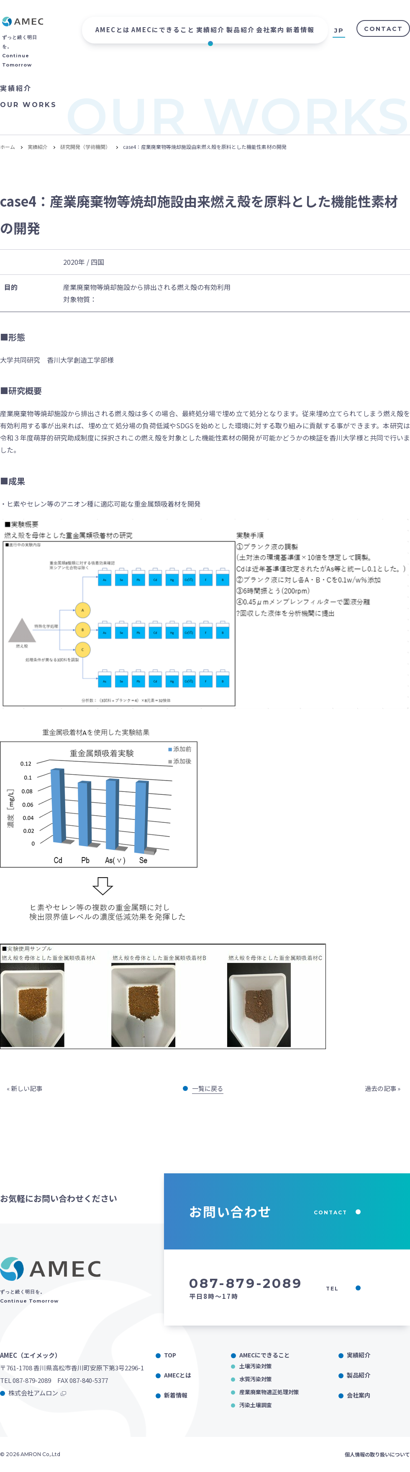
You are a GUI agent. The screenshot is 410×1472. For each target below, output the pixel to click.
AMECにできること (163, 29)
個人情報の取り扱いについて (377, 1454)
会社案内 (270, 29)
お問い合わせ (275, 1211)
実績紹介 (210, 29)
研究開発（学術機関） (85, 146)
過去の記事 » (382, 1088)
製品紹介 (240, 29)
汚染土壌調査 (255, 1405)
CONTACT (383, 29)
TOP (170, 1355)
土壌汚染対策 (255, 1366)
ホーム (7, 146)
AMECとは (112, 29)
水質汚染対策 (255, 1379)
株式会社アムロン (33, 1392)
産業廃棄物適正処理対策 (269, 1392)
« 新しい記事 (24, 1088)
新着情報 (300, 29)
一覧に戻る (207, 1088)
